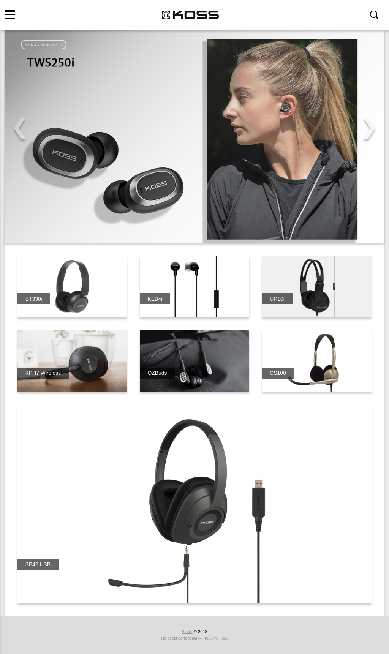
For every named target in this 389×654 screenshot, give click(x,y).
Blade (187, 631)
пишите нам (215, 638)
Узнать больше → (44, 44)
